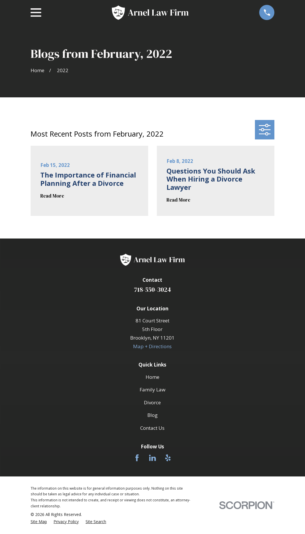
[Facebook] (137, 457)
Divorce (152, 402)
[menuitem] (39, 521)
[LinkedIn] (152, 457)
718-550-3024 (152, 289)
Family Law (152, 389)
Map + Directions (152, 346)
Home (152, 377)
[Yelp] (168, 457)
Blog (152, 415)
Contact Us (152, 428)
